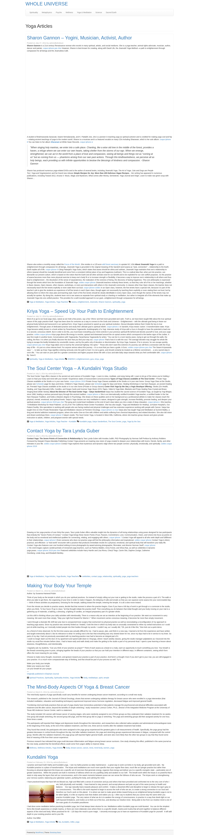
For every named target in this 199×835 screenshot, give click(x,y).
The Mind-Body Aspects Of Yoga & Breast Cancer (78, 687)
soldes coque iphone (87, 282)
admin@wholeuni (56, 43)
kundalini (65, 822)
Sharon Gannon (105, 302)
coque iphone (98, 340)
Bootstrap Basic (55, 832)
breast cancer (76, 748)
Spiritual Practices (36, 678)
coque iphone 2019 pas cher (52, 402)
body (85, 678)
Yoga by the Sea (133, 421)
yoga (123, 302)
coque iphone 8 (56, 415)
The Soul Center (114, 421)
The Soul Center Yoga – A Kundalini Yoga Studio (77, 368)
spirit (101, 678)
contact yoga (96, 576)
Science (99, 12)
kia (60, 822)
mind (91, 748)
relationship (107, 576)
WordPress (39, 832)
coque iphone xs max (109, 410)
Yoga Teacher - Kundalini (66, 421)
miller (72, 822)
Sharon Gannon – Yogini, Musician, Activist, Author (79, 37)
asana (74, 302)
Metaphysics (47, 12)
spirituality (116, 302)
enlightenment (83, 302)
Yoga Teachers (62, 302)
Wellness (69, 12)
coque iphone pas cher (52, 48)
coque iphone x (113, 327)
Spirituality (34, 12)
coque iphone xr (86, 142)
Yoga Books (61, 576)
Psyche (59, 12)
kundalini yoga (85, 421)
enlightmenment (82, 359)
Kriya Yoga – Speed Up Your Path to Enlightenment (80, 311)
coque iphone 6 (52, 269)
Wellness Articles (44, 748)
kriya (97, 359)
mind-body (98, 748)
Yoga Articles (50, 302)
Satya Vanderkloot (99, 421)
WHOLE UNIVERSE (47, 3)
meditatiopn (93, 678)
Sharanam (55, 142)
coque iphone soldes (92, 288)
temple (106, 678)
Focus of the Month (72, 264)
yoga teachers (132, 576)
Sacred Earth (111, 12)
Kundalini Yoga (42, 757)
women (106, 748)
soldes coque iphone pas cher (140, 347)
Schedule (40, 384)
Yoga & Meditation (84, 12)
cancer (85, 748)
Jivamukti (93, 302)
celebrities (86, 576)
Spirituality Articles (61, 678)
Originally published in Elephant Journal (43, 674)
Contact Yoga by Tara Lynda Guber (63, 430)
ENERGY (71, 359)
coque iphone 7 (115, 537)
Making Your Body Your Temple (59, 585)
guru (92, 359)
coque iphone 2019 (77, 381)
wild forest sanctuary (110, 264)
